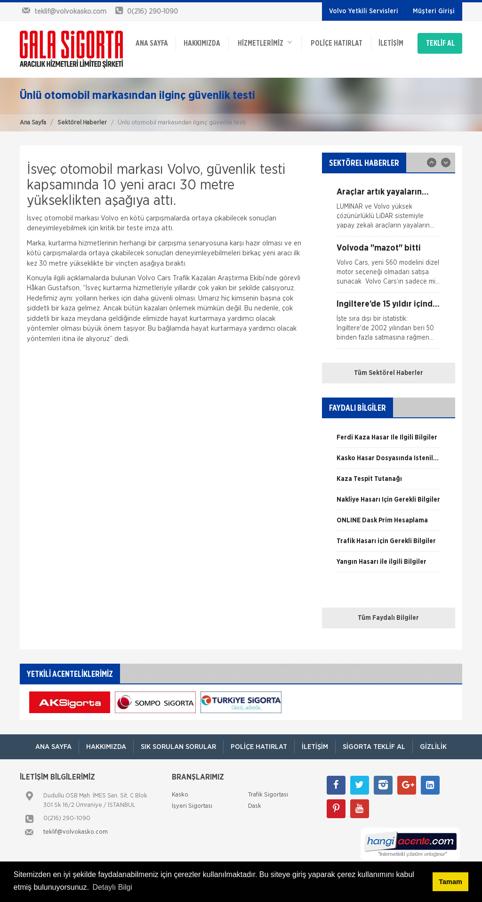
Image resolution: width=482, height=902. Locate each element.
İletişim (390, 43)
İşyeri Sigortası (192, 806)
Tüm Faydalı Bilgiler (388, 618)
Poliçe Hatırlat (336, 43)
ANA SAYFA (152, 43)
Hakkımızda (202, 43)
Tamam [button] (450, 882)
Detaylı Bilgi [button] (112, 887)
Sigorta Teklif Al (374, 746)
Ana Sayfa (33, 123)
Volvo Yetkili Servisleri (363, 11)
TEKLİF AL (440, 43)
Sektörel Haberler (82, 123)
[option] (388, 211)
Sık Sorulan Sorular (178, 746)
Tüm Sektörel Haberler (388, 373)
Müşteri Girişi (434, 11)
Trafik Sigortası (268, 795)
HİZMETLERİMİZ (265, 42)
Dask (254, 806)
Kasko (180, 795)
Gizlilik (433, 746)
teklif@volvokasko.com (75, 832)
